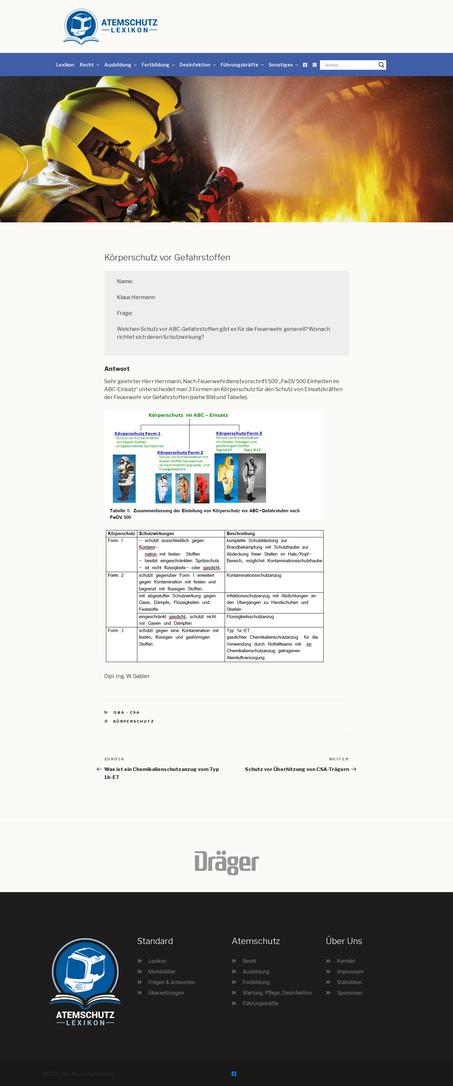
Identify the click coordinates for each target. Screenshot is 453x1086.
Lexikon (65, 65)
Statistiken (349, 982)
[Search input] (350, 64)
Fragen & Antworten (172, 982)
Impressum (350, 972)
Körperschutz (133, 721)
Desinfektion (198, 65)
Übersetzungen (166, 993)
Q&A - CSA (126, 712)
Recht (90, 65)
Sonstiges (284, 65)
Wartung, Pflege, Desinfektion (277, 993)
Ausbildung (121, 65)
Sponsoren (349, 993)
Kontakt (346, 961)
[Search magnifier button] (381, 64)
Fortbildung (159, 65)
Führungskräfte (243, 65)
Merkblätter (162, 972)
